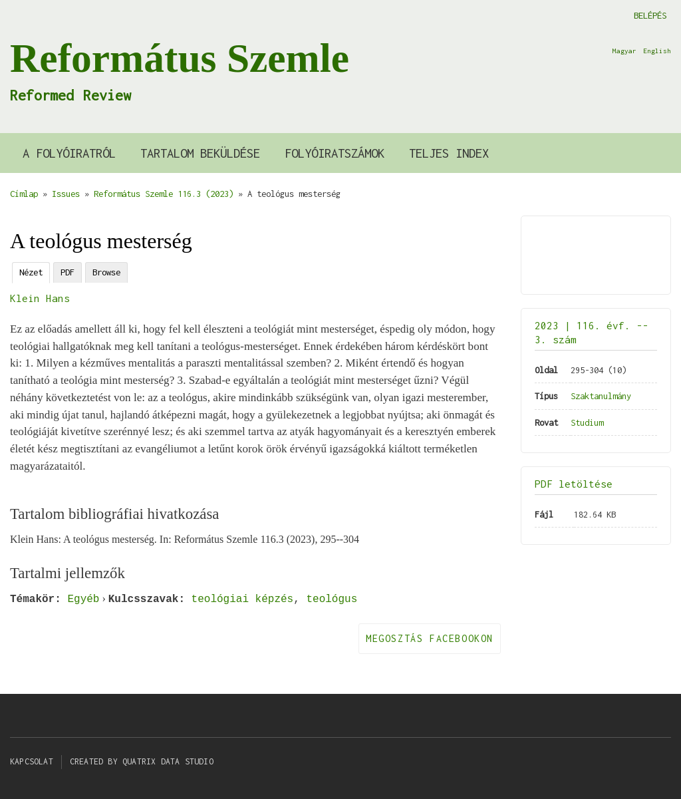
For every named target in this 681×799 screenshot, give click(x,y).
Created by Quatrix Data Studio (141, 761)
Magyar (624, 51)
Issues (66, 193)
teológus (331, 598)
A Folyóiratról (69, 153)
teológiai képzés (243, 598)
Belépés (650, 15)
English (657, 51)
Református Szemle (179, 57)
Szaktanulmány (601, 396)
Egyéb (83, 598)
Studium (587, 422)
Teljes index (449, 153)
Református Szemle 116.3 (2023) (163, 193)
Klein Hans (40, 298)
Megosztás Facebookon (429, 638)
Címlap (24, 193)
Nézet (31, 272)
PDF (67, 272)
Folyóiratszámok (334, 153)
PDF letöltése (574, 484)
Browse (106, 272)
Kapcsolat (31, 761)
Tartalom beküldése (200, 153)
